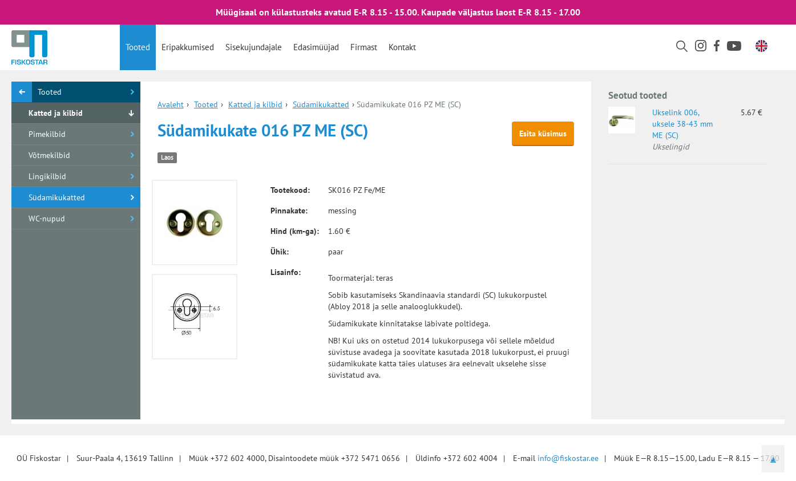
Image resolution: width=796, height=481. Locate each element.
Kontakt (402, 47)
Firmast (363, 47)
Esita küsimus (543, 133)
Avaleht (170, 104)
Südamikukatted (57, 197)
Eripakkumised (187, 47)
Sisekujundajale (253, 47)
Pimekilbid (47, 134)
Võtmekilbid (49, 155)
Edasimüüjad (316, 47)
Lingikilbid (47, 176)
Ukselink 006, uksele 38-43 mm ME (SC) (682, 123)
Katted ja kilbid (56, 113)
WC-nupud (47, 218)
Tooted (138, 47)
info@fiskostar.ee (568, 458)
